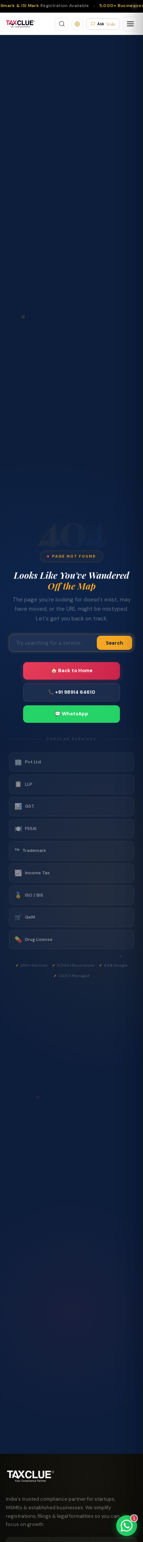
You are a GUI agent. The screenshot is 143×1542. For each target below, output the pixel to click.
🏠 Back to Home (71, 670)
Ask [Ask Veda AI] (103, 24)
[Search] (62, 24)
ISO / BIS (29, 895)
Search (114, 643)
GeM (25, 917)
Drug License (34, 940)
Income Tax (32, 873)
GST (24, 806)
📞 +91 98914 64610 (71, 692)
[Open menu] (130, 23)
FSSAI (25, 829)
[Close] (134, 6)
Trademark (30, 851)
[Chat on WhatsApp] (126, 1525)
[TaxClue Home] (20, 23)
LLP (23, 784)
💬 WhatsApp (71, 714)
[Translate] (77, 24)
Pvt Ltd (28, 762)
